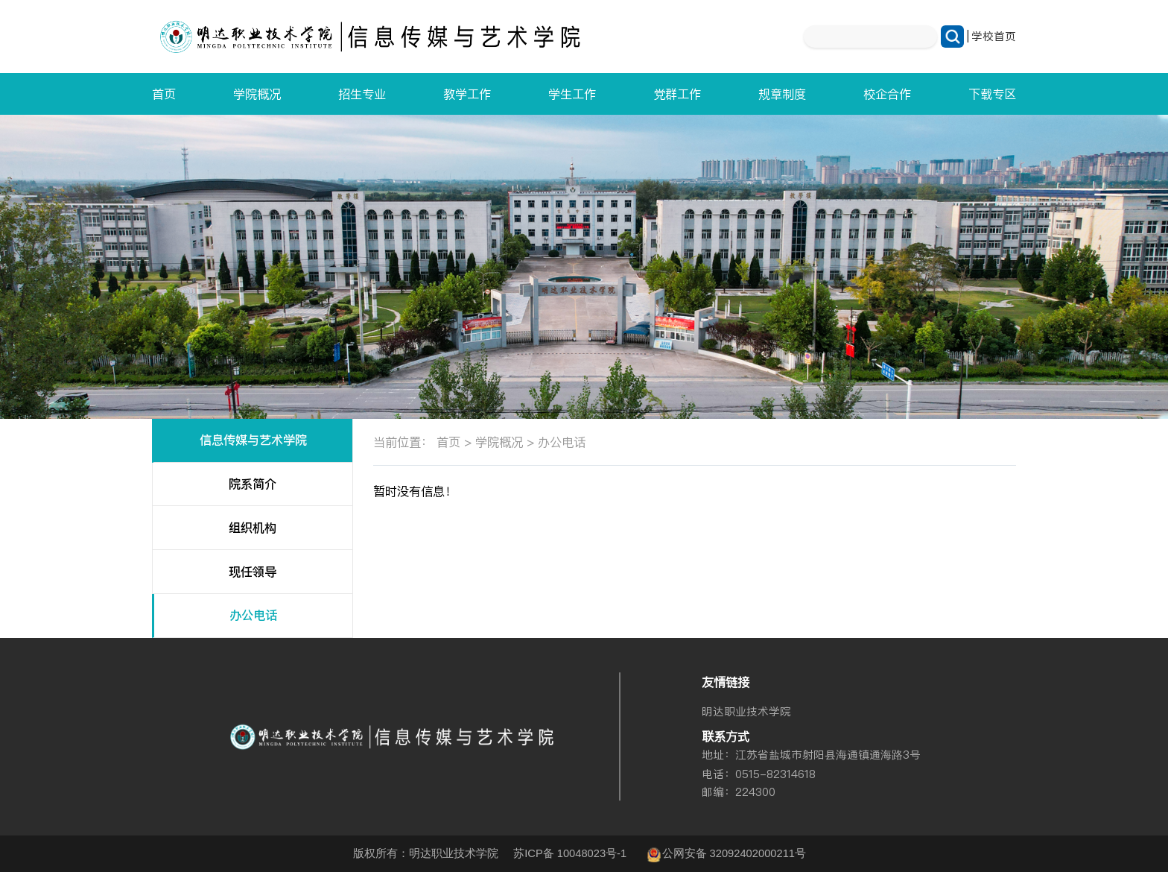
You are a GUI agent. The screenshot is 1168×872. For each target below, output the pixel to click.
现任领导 (252, 572)
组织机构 (252, 528)
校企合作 (887, 93)
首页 (164, 93)
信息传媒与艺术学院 (253, 440)
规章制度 (782, 93)
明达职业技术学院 (746, 711)
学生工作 (572, 93)
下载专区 (992, 93)
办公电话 (253, 615)
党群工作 (677, 93)
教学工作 (467, 93)
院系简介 (252, 484)
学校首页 (993, 36)
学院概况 (257, 93)
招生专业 (362, 93)
